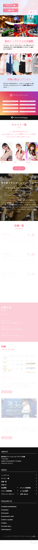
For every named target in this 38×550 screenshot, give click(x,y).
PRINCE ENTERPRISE (27, 118)
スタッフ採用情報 (6, 501)
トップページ (5, 485)
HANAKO (10, 102)
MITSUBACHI (10, 117)
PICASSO (27, 102)
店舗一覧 (11, 10)
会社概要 (3, 497)
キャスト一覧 (5, 488)
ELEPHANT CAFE (10, 107)
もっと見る (19, 177)
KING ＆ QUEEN (28, 107)
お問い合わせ (24, 504)
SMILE (10, 112)
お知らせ (3, 494)
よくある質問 (24, 501)
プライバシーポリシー (7, 504)
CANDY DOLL (27, 112)
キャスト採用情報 (25, 497)
